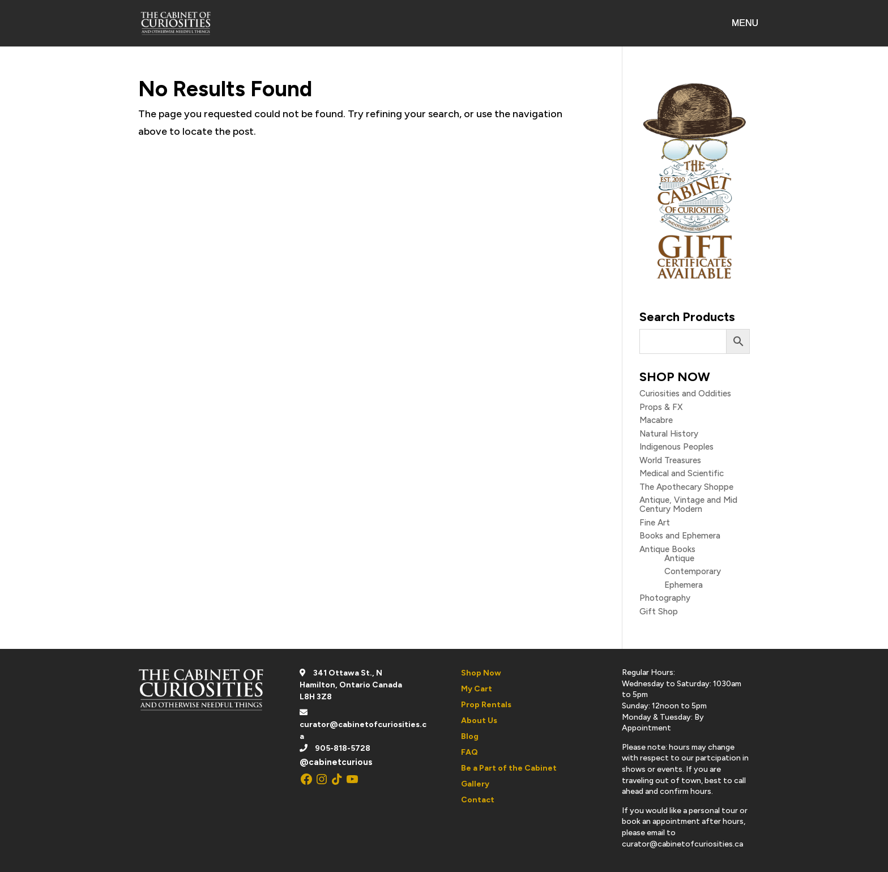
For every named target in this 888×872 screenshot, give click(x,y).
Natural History (668, 434)
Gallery (475, 784)
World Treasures (670, 460)
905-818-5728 (342, 748)
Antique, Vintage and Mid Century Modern (688, 504)
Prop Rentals (486, 704)
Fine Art (654, 523)
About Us (479, 720)
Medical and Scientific (681, 473)
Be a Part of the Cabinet (509, 768)
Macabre (656, 420)
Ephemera (683, 585)
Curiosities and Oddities (685, 393)
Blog (470, 736)
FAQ (469, 752)
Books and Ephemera (679, 536)
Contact (477, 800)
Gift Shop (658, 611)
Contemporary (692, 571)
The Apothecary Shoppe (686, 487)
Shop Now (481, 673)
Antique (679, 558)
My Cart (476, 689)
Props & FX (660, 407)
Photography (664, 598)
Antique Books (667, 549)
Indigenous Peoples (676, 447)
